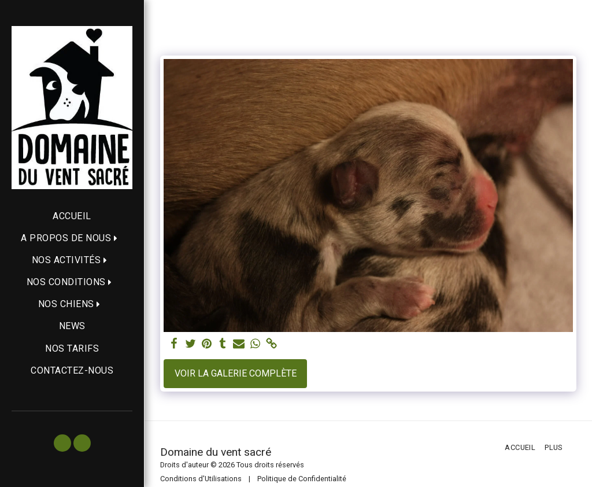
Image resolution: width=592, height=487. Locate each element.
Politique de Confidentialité (301, 478)
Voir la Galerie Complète (236, 373)
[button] (72, 238)
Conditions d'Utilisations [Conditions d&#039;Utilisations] (201, 478)
